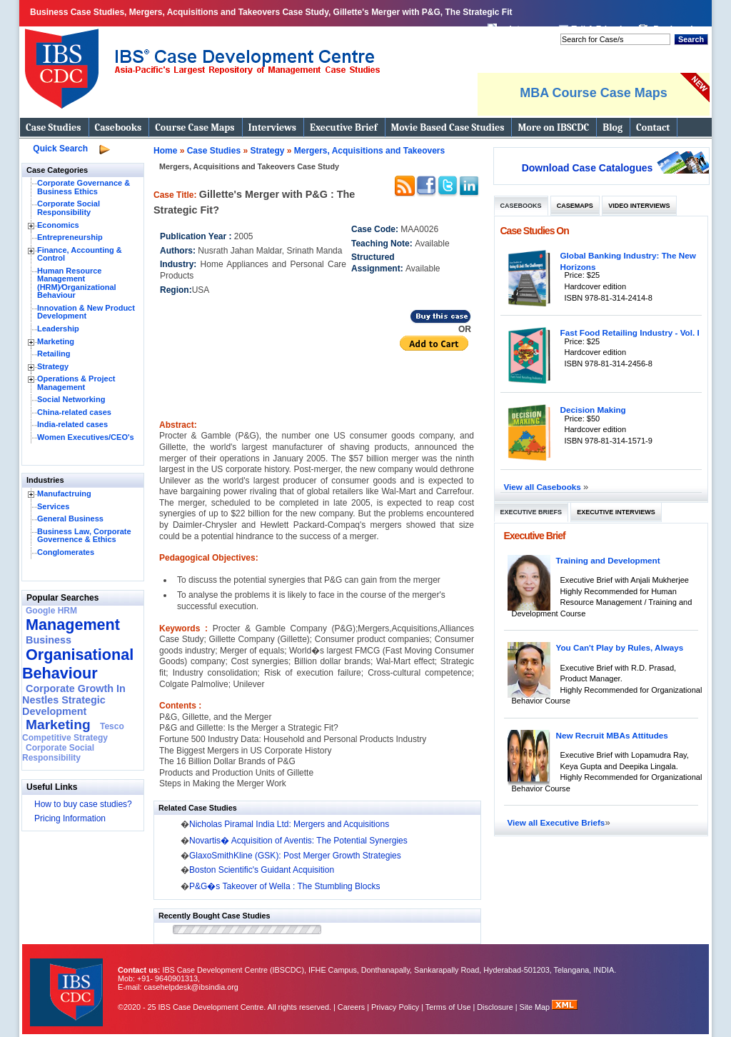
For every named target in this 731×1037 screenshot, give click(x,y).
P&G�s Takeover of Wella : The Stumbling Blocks (284, 886)
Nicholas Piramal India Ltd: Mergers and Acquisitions (289, 824)
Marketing (55, 341)
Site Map (536, 1007)
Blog (612, 127)
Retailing (53, 353)
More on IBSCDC (553, 127)
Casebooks (118, 127)
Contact (653, 127)
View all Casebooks (544, 486)
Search (691, 39)
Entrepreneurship (70, 237)
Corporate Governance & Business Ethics (83, 187)
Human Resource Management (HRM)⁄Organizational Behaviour (76, 283)
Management (73, 624)
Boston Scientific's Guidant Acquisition (261, 870)
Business (48, 640)
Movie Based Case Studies (448, 127)
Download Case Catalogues (587, 168)
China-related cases (74, 412)
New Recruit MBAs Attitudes (612, 735)
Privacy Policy (395, 1007)
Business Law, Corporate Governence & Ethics (84, 535)
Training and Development (608, 560)
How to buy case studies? (83, 804)
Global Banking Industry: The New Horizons (628, 261)
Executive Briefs (531, 512)
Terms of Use (448, 1007)
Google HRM (51, 611)
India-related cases (72, 424)
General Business (70, 518)
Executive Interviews (616, 512)
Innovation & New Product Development (86, 312)
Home (165, 151)
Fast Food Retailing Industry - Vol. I (630, 332)
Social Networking (71, 399)
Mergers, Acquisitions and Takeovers (369, 151)
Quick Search (60, 149)
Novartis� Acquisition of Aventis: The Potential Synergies (298, 841)
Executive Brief (343, 127)
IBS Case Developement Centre (68, 983)
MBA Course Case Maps (593, 93)
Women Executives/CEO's (85, 437)
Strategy (53, 366)
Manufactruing (64, 493)
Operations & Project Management (76, 382)
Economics (58, 225)
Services (53, 506)
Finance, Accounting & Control (79, 254)
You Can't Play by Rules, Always (620, 647)
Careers (351, 1007)
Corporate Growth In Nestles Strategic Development (74, 700)
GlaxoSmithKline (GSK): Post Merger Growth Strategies (295, 856)
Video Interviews (639, 205)
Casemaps (575, 205)
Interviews (272, 127)
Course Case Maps (194, 127)
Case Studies (53, 127)
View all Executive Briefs (556, 822)
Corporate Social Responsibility (68, 207)
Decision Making (593, 409)
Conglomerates (65, 552)
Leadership (58, 328)
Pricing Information (70, 818)
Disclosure (495, 1007)
